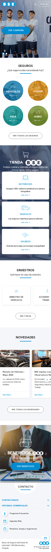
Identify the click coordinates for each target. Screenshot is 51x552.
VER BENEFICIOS (25, 466)
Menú (43, 4)
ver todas (25, 409)
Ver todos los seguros (25, 136)
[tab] (3, 53)
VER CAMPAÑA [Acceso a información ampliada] (16, 30)
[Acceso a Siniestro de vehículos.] (16, 295)
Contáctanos (10, 500)
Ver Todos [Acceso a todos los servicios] (25, 316)
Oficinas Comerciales (15, 506)
